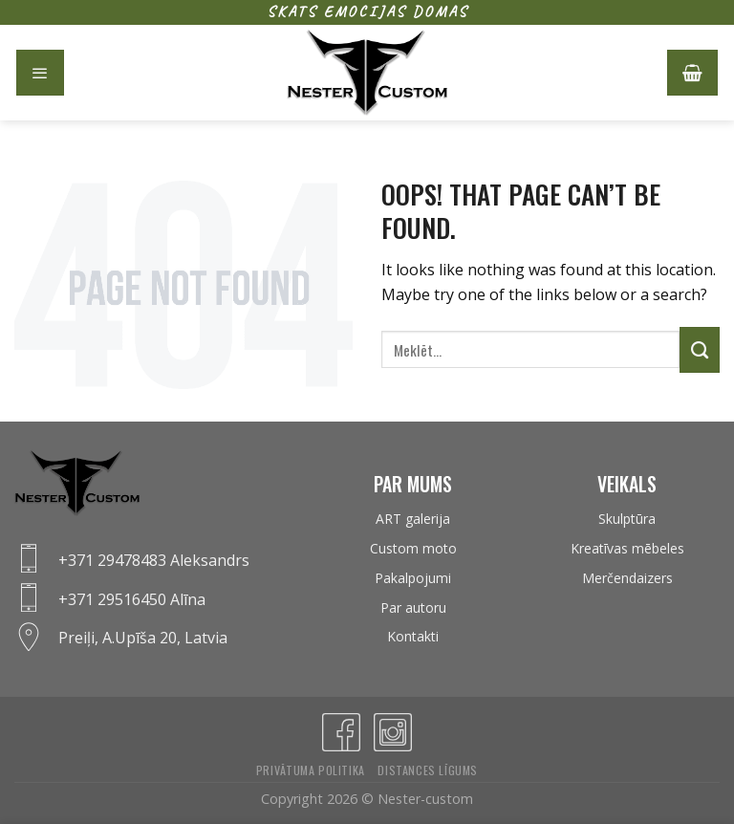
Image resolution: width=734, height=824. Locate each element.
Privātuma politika (310, 770)
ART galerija (413, 519)
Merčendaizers (627, 578)
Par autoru (413, 607)
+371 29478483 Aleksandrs (153, 560)
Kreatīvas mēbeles (627, 548)
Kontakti (413, 636)
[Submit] (700, 350)
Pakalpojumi (413, 578)
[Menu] (40, 73)
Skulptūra (627, 519)
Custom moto (413, 548)
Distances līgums (428, 770)
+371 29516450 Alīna (131, 599)
